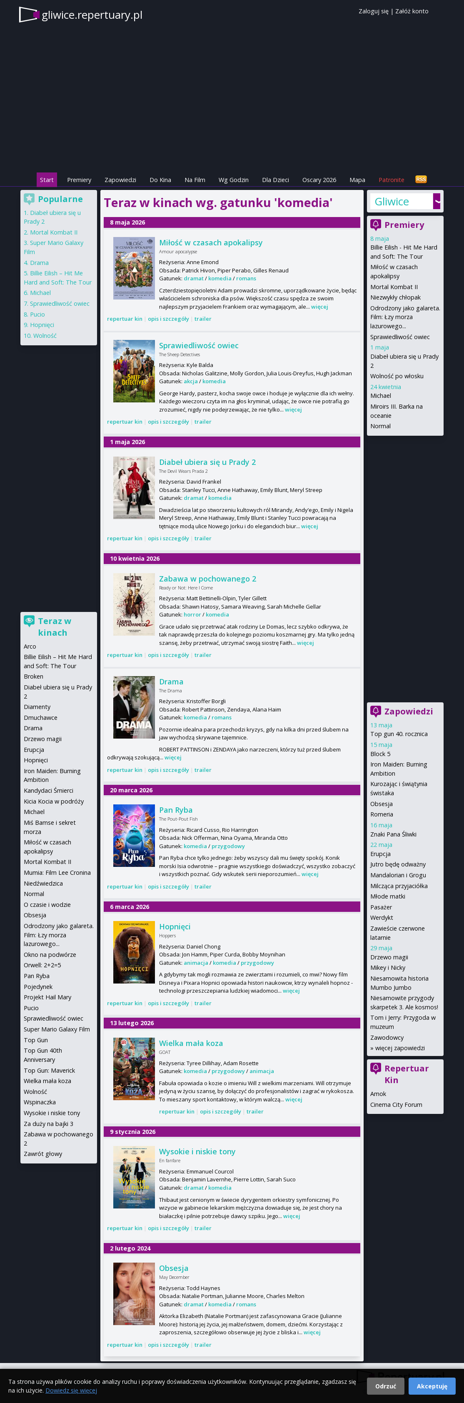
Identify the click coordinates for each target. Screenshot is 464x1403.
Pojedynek (38, 987)
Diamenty (37, 707)
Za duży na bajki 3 (48, 1124)
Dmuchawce (40, 717)
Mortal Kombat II (394, 287)
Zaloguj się (374, 11)
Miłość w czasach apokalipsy (211, 242)
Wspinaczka (40, 1102)
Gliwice (391, 201)
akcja (191, 381)
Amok (378, 1094)
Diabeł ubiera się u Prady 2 (207, 462)
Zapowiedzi (120, 180)
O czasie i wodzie (47, 905)
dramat (194, 278)
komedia (220, 278)
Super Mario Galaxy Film (57, 1029)
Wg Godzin (234, 180)
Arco (30, 646)
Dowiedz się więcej (71, 1390)
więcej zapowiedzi (400, 1048)
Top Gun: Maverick (49, 1070)
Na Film (195, 180)
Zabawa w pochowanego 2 (207, 579)
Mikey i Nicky (387, 967)
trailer (203, 318)
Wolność (45, 336)
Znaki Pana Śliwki (393, 834)
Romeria (381, 814)
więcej (319, 306)
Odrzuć (385, 1386)
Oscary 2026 (319, 180)
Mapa (357, 180)
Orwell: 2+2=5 (42, 965)
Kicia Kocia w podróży (54, 801)
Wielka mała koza (191, 1043)
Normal (380, 426)
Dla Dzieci (275, 180)
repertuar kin (124, 318)
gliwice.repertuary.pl (92, 14)
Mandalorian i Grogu (398, 875)
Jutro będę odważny (398, 864)
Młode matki (387, 896)
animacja (196, 962)
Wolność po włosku (397, 376)
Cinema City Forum (396, 1104)
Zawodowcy (387, 1037)
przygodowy (228, 846)
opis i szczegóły (168, 318)
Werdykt (381, 917)
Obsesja (174, 1268)
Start (47, 180)
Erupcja (380, 854)
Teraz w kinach (54, 626)
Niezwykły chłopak (395, 297)
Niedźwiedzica (43, 883)
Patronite (391, 180)
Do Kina (160, 180)
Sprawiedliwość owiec (199, 345)
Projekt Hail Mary (47, 997)
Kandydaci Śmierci (48, 790)
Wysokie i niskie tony (197, 1151)
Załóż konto (412, 11)
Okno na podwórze (50, 955)
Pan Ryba (176, 810)
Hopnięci (175, 926)
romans (246, 278)
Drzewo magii (389, 957)
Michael (380, 395)
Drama (171, 682)
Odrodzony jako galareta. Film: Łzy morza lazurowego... (405, 317)
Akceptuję (432, 1386)
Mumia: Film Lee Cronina (57, 872)
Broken (33, 676)
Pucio (37, 314)
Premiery (79, 180)
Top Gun (36, 1040)
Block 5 (380, 754)
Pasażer (381, 907)
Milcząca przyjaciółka (399, 886)
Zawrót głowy (43, 1154)
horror (192, 614)
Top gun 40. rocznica (399, 734)
